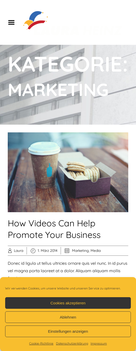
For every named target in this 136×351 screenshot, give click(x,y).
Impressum (99, 343)
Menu (13, 22)
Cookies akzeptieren (68, 303)
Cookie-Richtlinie (41, 343)
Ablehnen (68, 317)
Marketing (80, 250)
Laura (18, 250)
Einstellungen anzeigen (68, 331)
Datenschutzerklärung (72, 343)
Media (96, 250)
